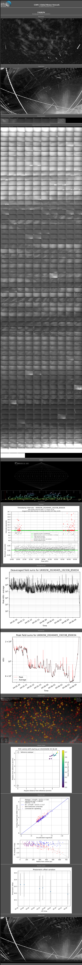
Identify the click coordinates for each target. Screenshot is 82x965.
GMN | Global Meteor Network (46, 5)
